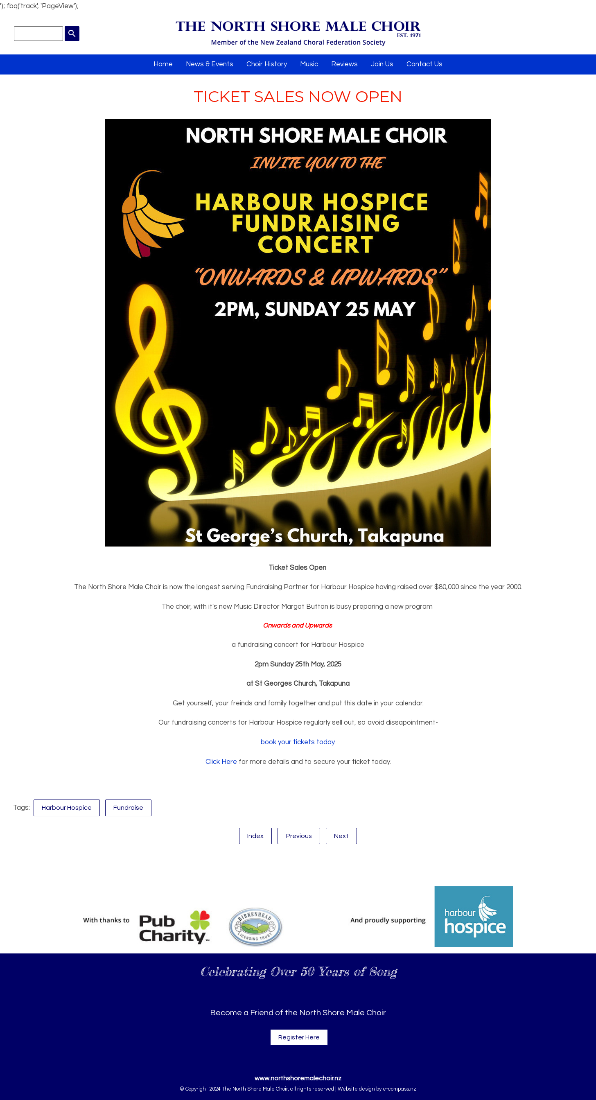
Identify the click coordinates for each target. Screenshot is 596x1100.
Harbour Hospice (67, 807)
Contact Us (424, 64)
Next (341, 836)
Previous (299, 836)
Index (255, 836)
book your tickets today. (298, 742)
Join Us (382, 64)
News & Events (209, 64)
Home (163, 64)
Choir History (266, 64)
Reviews (344, 64)
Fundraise (128, 807)
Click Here (221, 762)
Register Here (299, 1037)
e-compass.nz (399, 1089)
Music (309, 64)
